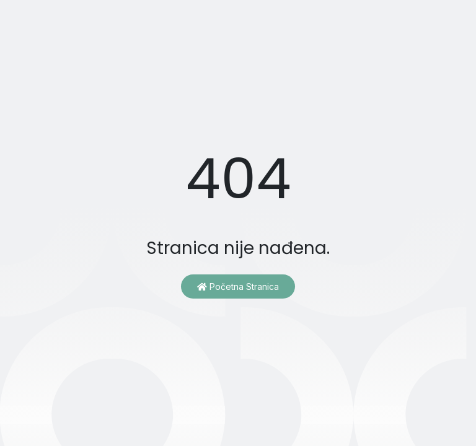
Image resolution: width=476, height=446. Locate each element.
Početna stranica (238, 286)
